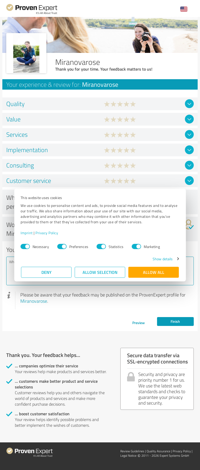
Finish (175, 321)
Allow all (153, 272)
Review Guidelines (132, 451)
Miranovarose (33, 301)
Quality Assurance (158, 451)
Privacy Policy (47, 232)
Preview (138, 322)
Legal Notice (128, 455)
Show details (162, 258)
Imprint (27, 232)
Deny (46, 272)
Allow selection (100, 272)
